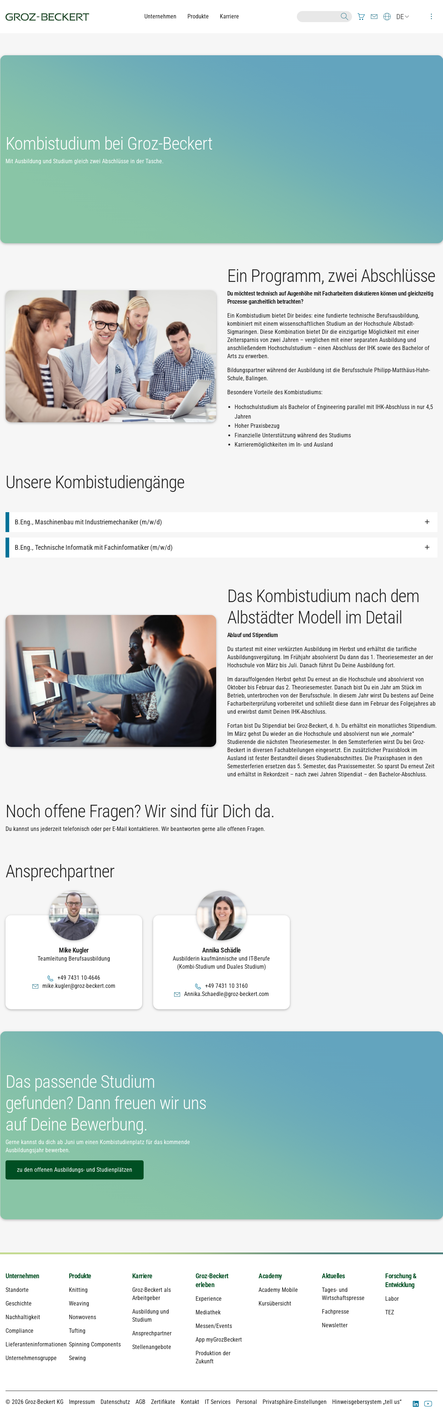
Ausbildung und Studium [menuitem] (150, 1315)
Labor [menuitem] (392, 1298)
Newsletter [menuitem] (335, 1325)
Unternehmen (160, 16)
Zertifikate (163, 1401)
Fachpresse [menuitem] (335, 1311)
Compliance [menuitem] (20, 1330)
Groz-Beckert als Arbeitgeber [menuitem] (151, 1293)
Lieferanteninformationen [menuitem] (32, 1344)
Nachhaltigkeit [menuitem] (23, 1317)
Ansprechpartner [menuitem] (152, 1333)
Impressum (82, 1401)
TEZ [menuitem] (389, 1312)
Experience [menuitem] (209, 1298)
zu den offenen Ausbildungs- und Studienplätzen (74, 1169)
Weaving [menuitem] (79, 1303)
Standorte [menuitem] (17, 1289)
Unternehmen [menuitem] (22, 1276)
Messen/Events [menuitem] (214, 1325)
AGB (140, 1401)
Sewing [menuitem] (77, 1358)
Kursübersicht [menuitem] (275, 1303)
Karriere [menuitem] (142, 1276)
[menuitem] (361, 16)
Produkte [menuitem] (80, 1276)
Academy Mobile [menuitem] (278, 1289)
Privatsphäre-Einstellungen (295, 1401)
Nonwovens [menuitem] (82, 1317)
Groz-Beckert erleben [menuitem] (212, 1280)
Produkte (198, 16)
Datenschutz (115, 1401)
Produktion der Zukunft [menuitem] (213, 1357)
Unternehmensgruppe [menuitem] (31, 1358)
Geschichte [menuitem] (19, 1303)
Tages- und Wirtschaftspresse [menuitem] (343, 1293)
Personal (246, 1401)
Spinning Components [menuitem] (95, 1344)
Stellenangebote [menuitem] (151, 1346)
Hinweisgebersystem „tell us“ (366, 1401)
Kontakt (190, 1401)
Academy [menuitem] (270, 1276)
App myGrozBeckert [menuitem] (219, 1339)
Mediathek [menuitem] (208, 1312)
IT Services (218, 1401)
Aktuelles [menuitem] (333, 1276)
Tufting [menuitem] (77, 1330)
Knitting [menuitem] (78, 1289)
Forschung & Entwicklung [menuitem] (400, 1280)
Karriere (229, 16)
